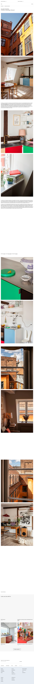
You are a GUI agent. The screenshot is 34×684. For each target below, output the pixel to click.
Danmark (16, 665)
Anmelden (21, 661)
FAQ (22, 671)
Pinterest (2, 678)
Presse (12, 671)
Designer (2, 668)
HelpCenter (24, 672)
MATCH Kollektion (5, 103)
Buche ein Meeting (24, 668)
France (12, 665)
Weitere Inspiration (17, 649)
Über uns (13, 668)
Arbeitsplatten (2, 671)
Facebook (2, 681)
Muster (2, 672)
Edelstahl (16, 253)
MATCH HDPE (9, 253)
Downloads (13, 672)
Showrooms (13, 678)
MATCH (4, 253)
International (2, 665)
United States (7, 665)
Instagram (2, 677)
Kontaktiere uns (13, 677)
